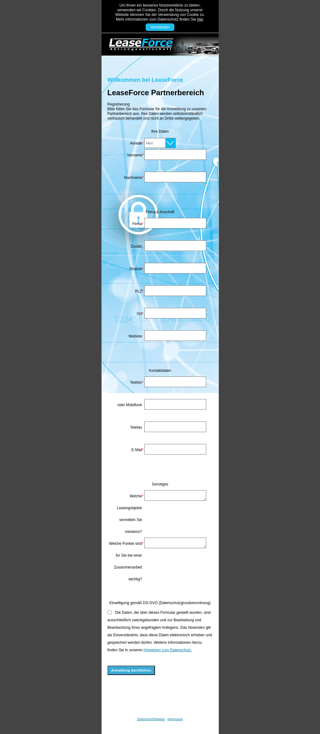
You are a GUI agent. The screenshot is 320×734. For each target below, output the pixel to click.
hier (200, 19)
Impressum (175, 719)
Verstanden (160, 27)
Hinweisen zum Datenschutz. (168, 650)
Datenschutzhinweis (151, 719)
